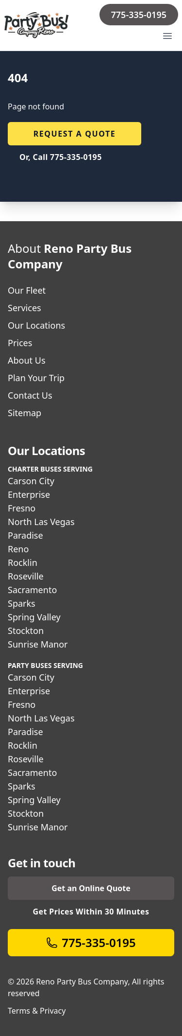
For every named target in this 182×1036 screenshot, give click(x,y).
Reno (18, 549)
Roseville (26, 576)
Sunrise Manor (38, 644)
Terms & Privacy (37, 1010)
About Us (27, 360)
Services (24, 308)
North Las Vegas (41, 521)
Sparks (21, 603)
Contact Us (30, 395)
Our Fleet (27, 290)
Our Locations (36, 325)
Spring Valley (34, 617)
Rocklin (22, 562)
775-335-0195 (138, 14)
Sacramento (32, 590)
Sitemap (24, 413)
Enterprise (29, 494)
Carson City (31, 481)
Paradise (25, 535)
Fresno (21, 508)
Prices (20, 343)
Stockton (26, 630)
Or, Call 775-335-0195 (60, 157)
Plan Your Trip (36, 378)
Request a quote (74, 133)
